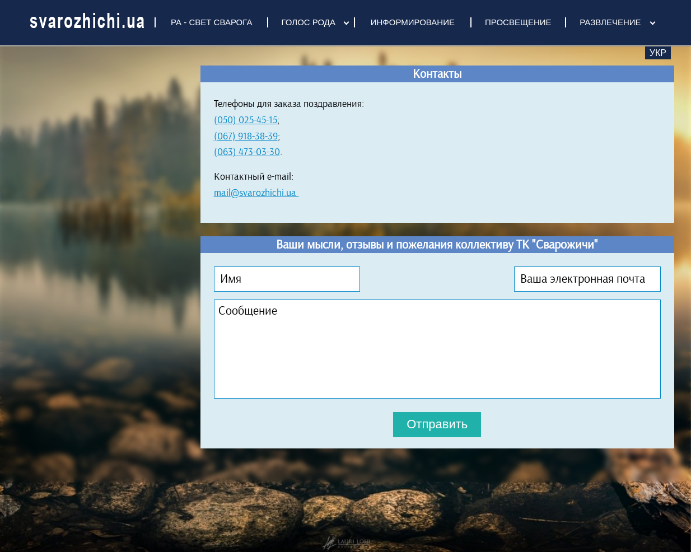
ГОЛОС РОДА (308, 22)
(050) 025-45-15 (245, 120)
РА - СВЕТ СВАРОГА (211, 22)
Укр (658, 53)
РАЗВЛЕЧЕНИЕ (610, 22)
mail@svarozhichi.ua (256, 192)
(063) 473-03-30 (247, 152)
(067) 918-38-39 (246, 136)
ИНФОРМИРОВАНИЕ (413, 22)
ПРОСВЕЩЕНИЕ (518, 22)
